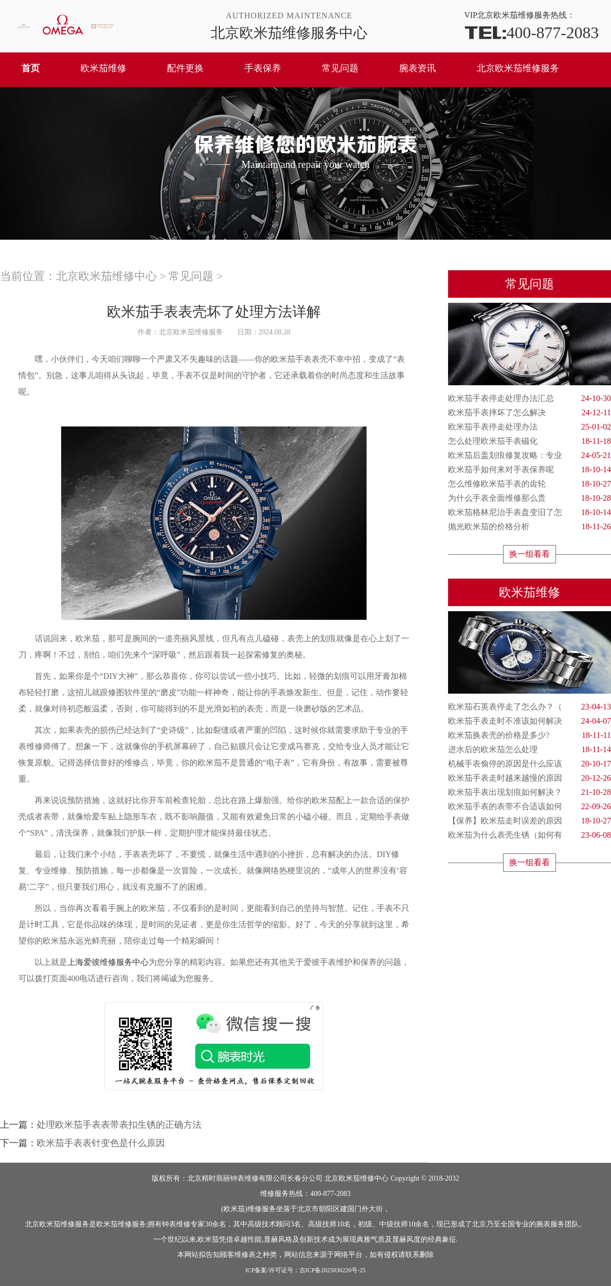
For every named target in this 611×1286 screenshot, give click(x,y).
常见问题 (340, 68)
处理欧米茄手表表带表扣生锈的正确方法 (119, 1125)
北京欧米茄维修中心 (106, 276)
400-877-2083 (531, 32)
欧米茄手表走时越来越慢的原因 (529, 778)
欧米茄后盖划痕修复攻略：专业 (529, 455)
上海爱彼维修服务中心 (108, 962)
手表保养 (262, 68)
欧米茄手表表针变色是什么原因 (101, 1143)
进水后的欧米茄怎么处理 (529, 749)
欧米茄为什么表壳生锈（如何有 (529, 835)
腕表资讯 (417, 68)
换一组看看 (529, 554)
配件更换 (185, 68)
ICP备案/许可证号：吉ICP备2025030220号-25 (305, 1270)
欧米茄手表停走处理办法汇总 (529, 398)
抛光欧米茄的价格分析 (529, 527)
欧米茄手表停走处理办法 (529, 427)
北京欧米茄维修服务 (518, 68)
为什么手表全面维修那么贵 (529, 498)
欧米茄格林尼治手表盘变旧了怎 (529, 512)
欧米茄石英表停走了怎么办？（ (529, 707)
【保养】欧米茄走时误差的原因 (529, 821)
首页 (30, 68)
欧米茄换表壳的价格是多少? (529, 735)
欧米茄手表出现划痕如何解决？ (529, 792)
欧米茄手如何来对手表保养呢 (529, 470)
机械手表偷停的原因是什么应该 (529, 764)
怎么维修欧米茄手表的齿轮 (529, 484)
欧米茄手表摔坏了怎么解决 (529, 413)
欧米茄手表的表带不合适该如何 (529, 806)
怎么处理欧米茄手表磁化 (529, 441)
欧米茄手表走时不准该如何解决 (529, 721)
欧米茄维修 (103, 68)
